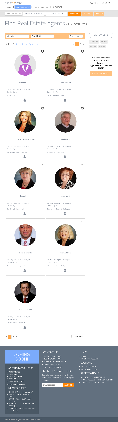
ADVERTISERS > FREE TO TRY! (92, 383)
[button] (95, 2)
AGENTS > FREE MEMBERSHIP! (93, 377)
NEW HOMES (94, 42)
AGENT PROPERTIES (89, 369)
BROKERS (93, 47)
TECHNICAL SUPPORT (52, 359)
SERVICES (102, 47)
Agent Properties (41, 7)
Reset (99, 13)
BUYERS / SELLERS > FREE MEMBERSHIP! (97, 380)
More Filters (56, 13)
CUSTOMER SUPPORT (52, 356)
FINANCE (104, 42)
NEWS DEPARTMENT (52, 364)
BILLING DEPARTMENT (53, 367)
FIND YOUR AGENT (88, 366)
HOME (83, 356)
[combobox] (17, 36)
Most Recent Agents (27, 44)
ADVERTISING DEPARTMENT (55, 362)
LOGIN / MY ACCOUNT (90, 359)
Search (74, 13)
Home (9, 7)
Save (87, 13)
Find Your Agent (22, 7)
